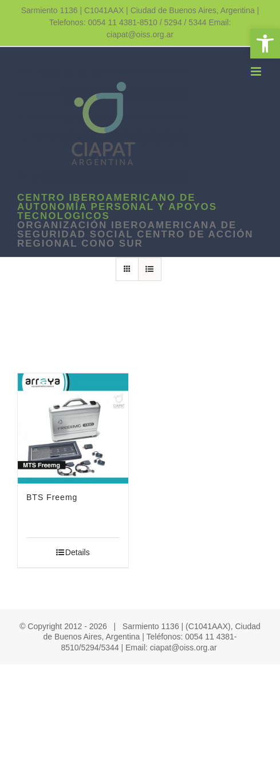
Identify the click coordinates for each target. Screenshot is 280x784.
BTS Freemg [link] (51, 497)
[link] (265, 43)
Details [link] (77, 552)
